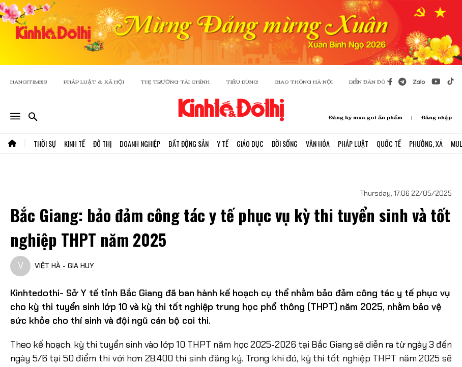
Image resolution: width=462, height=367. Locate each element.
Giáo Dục (250, 143)
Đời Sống (285, 143)
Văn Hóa (318, 143)
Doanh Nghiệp (140, 143)
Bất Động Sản (188, 143)
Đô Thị (102, 143)
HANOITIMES (28, 81)
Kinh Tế (74, 143)
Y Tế (222, 143)
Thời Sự (45, 143)
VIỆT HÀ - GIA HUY (64, 265)
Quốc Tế (389, 143)
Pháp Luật (353, 143)
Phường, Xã (426, 143)
